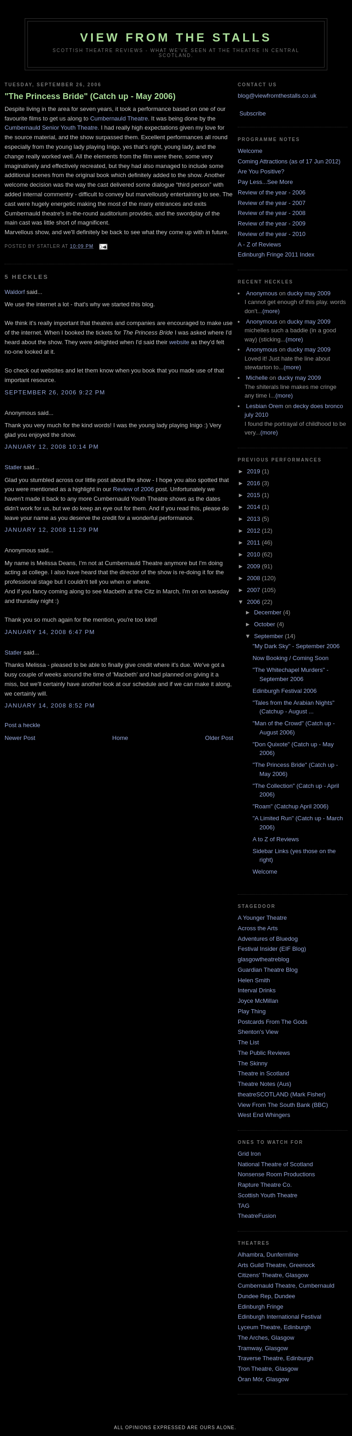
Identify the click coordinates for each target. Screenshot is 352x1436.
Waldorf (15, 291)
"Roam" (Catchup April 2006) (290, 806)
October (265, 624)
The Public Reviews (264, 1052)
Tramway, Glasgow (263, 1348)
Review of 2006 (133, 489)
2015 (254, 495)
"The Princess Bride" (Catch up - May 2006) (90, 96)
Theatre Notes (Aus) (264, 1083)
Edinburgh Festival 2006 (284, 690)
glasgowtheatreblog (263, 959)
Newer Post (20, 737)
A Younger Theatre (262, 917)
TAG (244, 1205)
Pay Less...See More (265, 181)
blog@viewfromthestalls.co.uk (277, 95)
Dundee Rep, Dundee (266, 1296)
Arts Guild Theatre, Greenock (276, 1265)
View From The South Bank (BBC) (283, 1104)
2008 (254, 578)
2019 (254, 471)
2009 (254, 566)
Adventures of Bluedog (268, 938)
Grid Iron (249, 1153)
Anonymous (261, 293)
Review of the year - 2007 (271, 202)
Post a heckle (22, 725)
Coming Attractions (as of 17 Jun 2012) (289, 161)
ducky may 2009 (309, 293)
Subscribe (253, 113)
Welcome (250, 150)
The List (248, 1042)
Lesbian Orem (264, 406)
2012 (254, 530)
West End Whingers (264, 1114)
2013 (254, 518)
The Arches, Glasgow (266, 1337)
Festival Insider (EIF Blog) (272, 948)
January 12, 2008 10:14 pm (52, 446)
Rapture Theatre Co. (265, 1184)
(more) (271, 311)
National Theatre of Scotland (275, 1164)
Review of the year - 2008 (271, 213)
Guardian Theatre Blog (268, 969)
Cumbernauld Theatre (119, 118)
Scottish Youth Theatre (268, 1195)
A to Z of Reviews (275, 839)
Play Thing (252, 1011)
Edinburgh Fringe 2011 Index (276, 254)
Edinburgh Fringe (260, 1306)
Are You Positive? (261, 171)
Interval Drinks (257, 990)
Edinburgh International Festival (279, 1316)
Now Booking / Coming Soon (290, 658)
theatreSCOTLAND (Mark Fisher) (281, 1094)
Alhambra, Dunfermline (268, 1254)
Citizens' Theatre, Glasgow (273, 1275)
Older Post (219, 737)
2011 (254, 542)
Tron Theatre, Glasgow (268, 1368)
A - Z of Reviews (259, 244)
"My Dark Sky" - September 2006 (296, 646)
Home (120, 737)
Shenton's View (258, 1031)
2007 (254, 590)
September (269, 636)
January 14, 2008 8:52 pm (50, 705)
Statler (13, 467)
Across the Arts (257, 928)
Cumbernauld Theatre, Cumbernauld (286, 1285)
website (179, 342)
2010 (254, 554)
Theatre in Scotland (263, 1073)
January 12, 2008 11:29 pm (52, 529)
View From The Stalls (176, 37)
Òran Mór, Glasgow (263, 1379)
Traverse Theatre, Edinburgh (275, 1358)
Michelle (257, 377)
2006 (254, 601)
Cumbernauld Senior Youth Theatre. (52, 127)
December (268, 612)
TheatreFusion (257, 1215)
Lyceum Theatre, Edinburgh (274, 1327)
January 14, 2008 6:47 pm (50, 632)
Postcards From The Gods (272, 1021)
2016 (254, 483)
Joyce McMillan (258, 1000)
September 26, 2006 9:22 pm (55, 392)
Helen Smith (254, 980)
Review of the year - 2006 (271, 192)
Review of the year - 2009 (271, 223)
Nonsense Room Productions (276, 1174)
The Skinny (252, 1063)
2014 (254, 506)
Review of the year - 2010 (271, 234)
